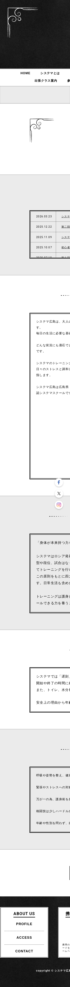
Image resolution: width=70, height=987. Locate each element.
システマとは (50, 73)
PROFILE (24, 924)
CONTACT (24, 951)
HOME (25, 73)
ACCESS (24, 937)
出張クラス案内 (46, 80)
